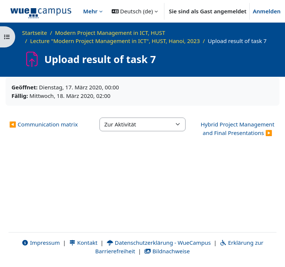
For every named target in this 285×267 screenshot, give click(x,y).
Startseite (34, 32)
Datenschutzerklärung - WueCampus (159, 242)
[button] (135, 11)
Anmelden (267, 11)
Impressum (41, 242)
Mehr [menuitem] (90, 11)
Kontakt (83, 242)
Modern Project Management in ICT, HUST (110, 32)
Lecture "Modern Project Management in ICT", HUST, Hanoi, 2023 (115, 40)
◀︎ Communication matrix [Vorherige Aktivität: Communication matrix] (43, 124)
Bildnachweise (167, 251)
